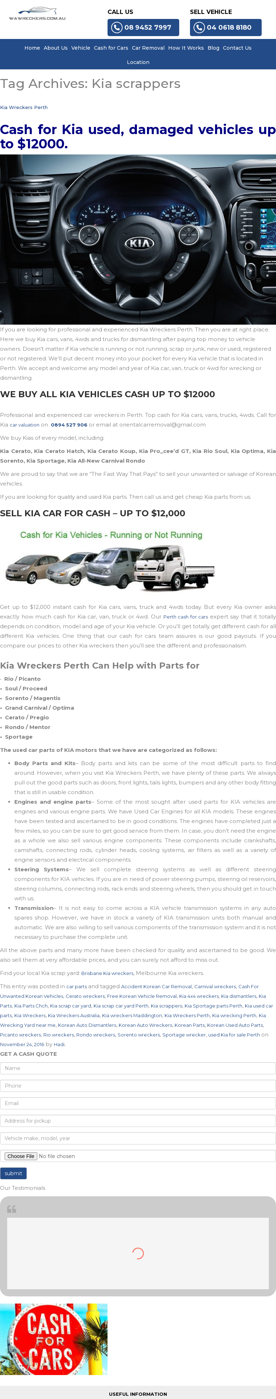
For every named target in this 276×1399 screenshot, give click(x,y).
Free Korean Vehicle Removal (142, 996)
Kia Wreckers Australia (74, 1015)
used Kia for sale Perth (234, 1035)
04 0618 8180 (223, 27)
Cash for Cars (111, 48)
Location (138, 62)
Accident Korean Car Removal (156, 986)
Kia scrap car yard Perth (121, 1006)
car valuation (24, 425)
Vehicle (80, 48)
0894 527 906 (69, 425)
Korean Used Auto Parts (235, 1025)
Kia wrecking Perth (234, 1015)
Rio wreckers (58, 1035)
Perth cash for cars (185, 617)
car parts (76, 986)
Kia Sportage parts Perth (213, 1006)
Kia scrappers (166, 1006)
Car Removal (148, 48)
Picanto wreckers (20, 1035)
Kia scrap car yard (70, 1006)
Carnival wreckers (215, 986)
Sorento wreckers (139, 1035)
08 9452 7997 (141, 27)
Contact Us (237, 48)
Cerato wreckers (85, 996)
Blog (213, 48)
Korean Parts (190, 1025)
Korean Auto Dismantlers (87, 1025)
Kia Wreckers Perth (24, 107)
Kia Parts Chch (31, 1006)
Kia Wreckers (30, 1015)
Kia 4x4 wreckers (199, 996)
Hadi (59, 1044)
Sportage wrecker (184, 1035)
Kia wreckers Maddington (132, 1015)
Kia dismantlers (238, 996)
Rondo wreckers (95, 1035)
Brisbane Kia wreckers (107, 973)
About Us (56, 48)
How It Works (186, 48)
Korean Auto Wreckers (145, 1025)
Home (32, 48)
